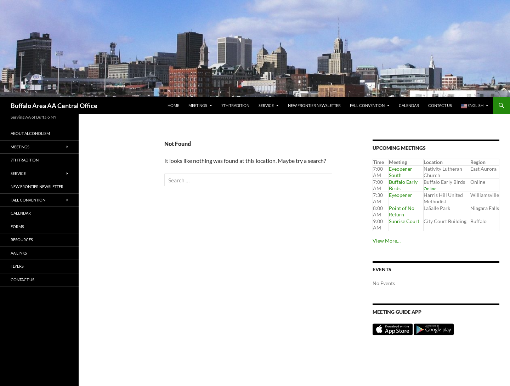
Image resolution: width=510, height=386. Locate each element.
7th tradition (235, 105)
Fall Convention (367, 105)
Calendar (409, 105)
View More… (387, 241)
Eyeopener (400, 195)
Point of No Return (401, 211)
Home (173, 105)
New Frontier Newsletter (314, 105)
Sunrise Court (404, 221)
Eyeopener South (400, 172)
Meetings (197, 105)
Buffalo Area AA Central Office (54, 105)
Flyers (17, 266)
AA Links (19, 253)
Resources (22, 239)
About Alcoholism (30, 133)
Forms (17, 226)
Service (266, 105)
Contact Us (440, 105)
